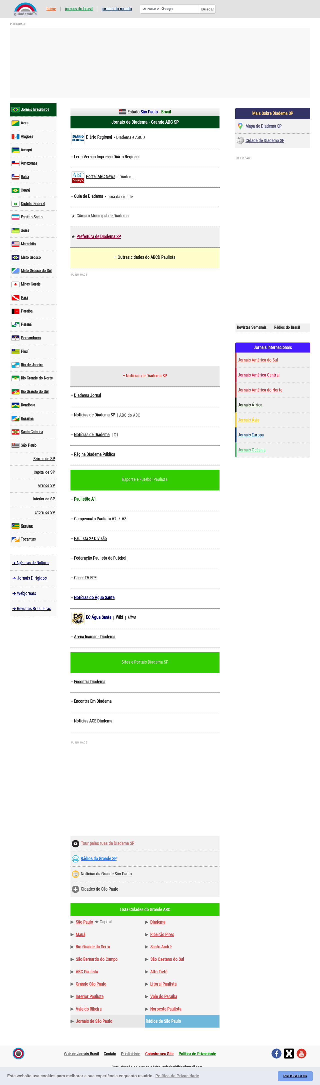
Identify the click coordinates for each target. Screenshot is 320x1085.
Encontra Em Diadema (93, 701)
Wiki (119, 617)
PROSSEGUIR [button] (295, 1076)
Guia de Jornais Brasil (81, 1053)
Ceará (21, 190)
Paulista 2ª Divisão (90, 538)
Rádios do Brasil (287, 327)
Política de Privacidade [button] (177, 1076)
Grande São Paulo (91, 984)
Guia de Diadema (88, 196)
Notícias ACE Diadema (93, 721)
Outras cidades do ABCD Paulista (146, 257)
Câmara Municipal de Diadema (102, 215)
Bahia (20, 177)
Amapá (22, 150)
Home (51, 9)
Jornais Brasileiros (30, 109)
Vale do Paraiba (163, 996)
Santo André (161, 946)
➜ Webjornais (24, 593)
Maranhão (24, 244)
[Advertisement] (160, 63)
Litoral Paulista (163, 984)
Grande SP (46, 485)
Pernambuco (26, 338)
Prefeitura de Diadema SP (98, 236)
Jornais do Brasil (79, 9)
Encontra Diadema (89, 681)
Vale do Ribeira (89, 1009)
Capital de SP (44, 472)
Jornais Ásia (248, 419)
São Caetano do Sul (167, 959)
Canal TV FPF (85, 577)
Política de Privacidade (197, 1053)
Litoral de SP (44, 512)
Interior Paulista (90, 996)
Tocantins (24, 539)
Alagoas (22, 136)
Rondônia (23, 405)
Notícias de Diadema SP (94, 414)
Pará (20, 298)
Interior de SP (44, 499)
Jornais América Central (259, 374)
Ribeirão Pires (162, 934)
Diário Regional (99, 137)
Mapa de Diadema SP (264, 126)
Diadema (157, 922)
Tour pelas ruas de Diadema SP (107, 843)
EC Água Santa (98, 617)
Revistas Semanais (251, 327)
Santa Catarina (27, 432)
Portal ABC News (100, 176)
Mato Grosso (26, 257)
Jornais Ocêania (252, 449)
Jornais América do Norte (260, 389)
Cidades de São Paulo (99, 889)
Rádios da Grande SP (98, 858)
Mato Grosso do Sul (32, 271)
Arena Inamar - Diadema (94, 636)
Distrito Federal (28, 204)
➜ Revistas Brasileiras (31, 608)
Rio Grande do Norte (32, 378)
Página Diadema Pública (94, 454)
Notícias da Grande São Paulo (106, 873)
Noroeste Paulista (165, 1009)
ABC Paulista (87, 971)
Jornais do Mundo (117, 9)
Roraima (23, 418)
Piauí (20, 351)
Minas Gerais (26, 284)
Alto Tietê (158, 971)
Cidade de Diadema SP (265, 140)
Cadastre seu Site (159, 1053)
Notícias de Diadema (92, 434)
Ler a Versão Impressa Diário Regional (107, 156)
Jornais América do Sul (258, 360)
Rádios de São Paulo (163, 1021)
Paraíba (22, 311)
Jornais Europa (251, 434)
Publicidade (130, 1053)
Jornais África (250, 404)
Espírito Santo (27, 217)
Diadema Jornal (87, 395)
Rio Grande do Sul (30, 391)
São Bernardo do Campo (97, 959)
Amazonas (24, 163)
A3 (124, 518)
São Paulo (24, 445)
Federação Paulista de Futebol (100, 558)
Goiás (20, 230)
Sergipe (22, 526)
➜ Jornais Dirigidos (29, 578)
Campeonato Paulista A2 (95, 518)
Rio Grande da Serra (93, 946)
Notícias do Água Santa (94, 597)
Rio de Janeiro (27, 365)
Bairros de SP (44, 458)
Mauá (80, 934)
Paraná (22, 324)
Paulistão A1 (85, 499)
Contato (110, 1053)
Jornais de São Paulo (94, 1021)
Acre (20, 123)
